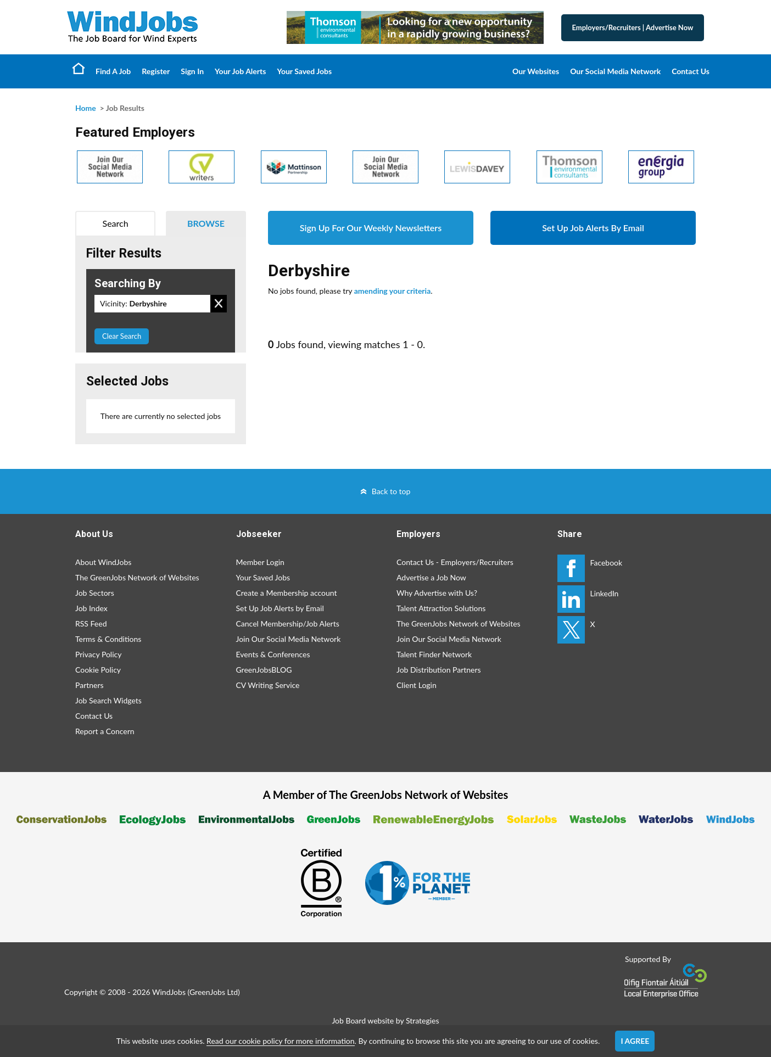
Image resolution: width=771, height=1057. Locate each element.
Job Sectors (94, 592)
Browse (206, 223)
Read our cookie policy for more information (280, 1040)
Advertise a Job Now (431, 577)
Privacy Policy (98, 654)
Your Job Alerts (240, 71)
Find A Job (113, 71)
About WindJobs (103, 562)
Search (115, 223)
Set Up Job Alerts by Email (280, 608)
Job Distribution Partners (438, 669)
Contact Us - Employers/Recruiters (454, 562)
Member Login (260, 562)
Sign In (192, 71)
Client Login (416, 685)
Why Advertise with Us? (436, 592)
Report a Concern (105, 731)
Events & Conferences (273, 654)
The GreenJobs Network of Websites (137, 577)
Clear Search (121, 336)
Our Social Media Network (615, 71)
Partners (89, 685)
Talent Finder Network (434, 654)
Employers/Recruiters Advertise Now (633, 27)
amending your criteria (392, 290)
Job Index (91, 608)
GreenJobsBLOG (264, 669)
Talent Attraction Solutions (440, 608)
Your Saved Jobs (304, 71)
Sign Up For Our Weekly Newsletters (371, 227)
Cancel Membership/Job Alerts (287, 623)
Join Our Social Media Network (288, 639)
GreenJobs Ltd (213, 992)
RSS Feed (91, 623)
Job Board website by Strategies (385, 1020)
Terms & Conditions (108, 639)
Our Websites (535, 71)
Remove (218, 303)
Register (156, 71)
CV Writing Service (268, 685)
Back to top (391, 491)
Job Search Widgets (108, 700)
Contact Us (690, 71)
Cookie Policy (98, 669)
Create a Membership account (286, 592)
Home (78, 68)
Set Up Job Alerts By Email (593, 227)
